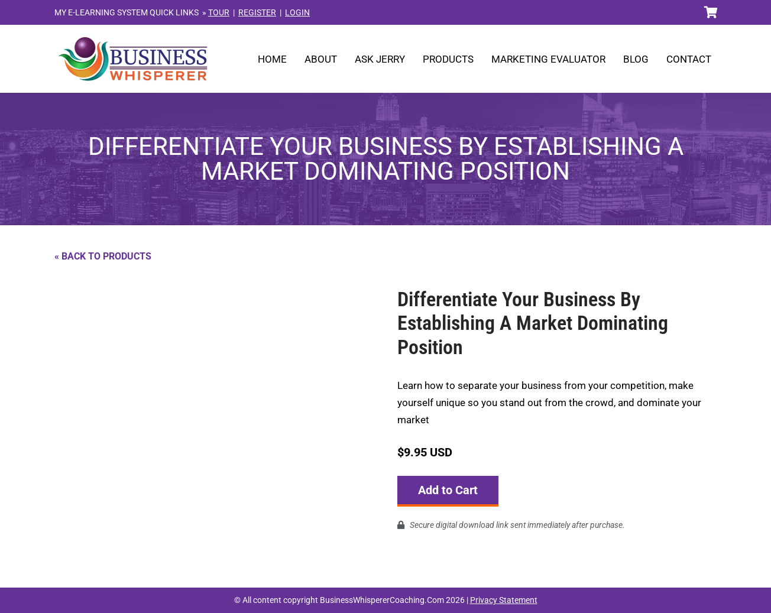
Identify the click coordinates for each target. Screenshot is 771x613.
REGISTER (257, 12)
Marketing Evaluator (548, 59)
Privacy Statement (503, 600)
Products (448, 59)
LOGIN (297, 12)
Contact (688, 59)
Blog (636, 59)
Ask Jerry (380, 59)
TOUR (218, 12)
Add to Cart (448, 490)
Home (272, 59)
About (320, 59)
